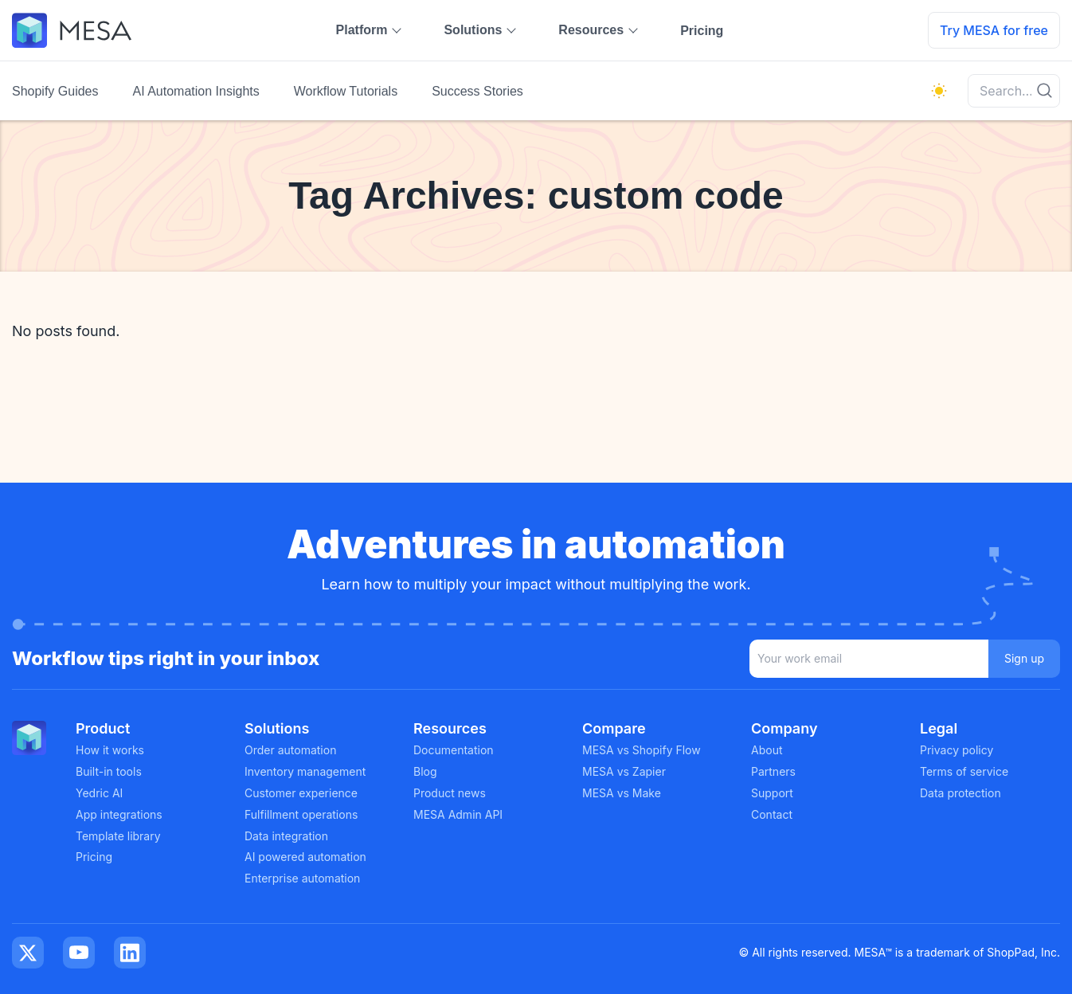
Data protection (960, 793)
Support (772, 793)
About (766, 750)
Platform (362, 30)
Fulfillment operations (301, 814)
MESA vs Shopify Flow (641, 750)
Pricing (701, 30)
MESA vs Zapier (624, 771)
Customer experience (301, 793)
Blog (425, 771)
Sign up (1024, 658)
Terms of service (964, 771)
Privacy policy (956, 750)
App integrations (119, 814)
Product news (449, 793)
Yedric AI (99, 793)
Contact (771, 814)
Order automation (290, 750)
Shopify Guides (55, 91)
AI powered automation (305, 856)
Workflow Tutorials (345, 91)
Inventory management (305, 771)
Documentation (453, 750)
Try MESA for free (994, 30)
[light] (939, 91)
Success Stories (477, 91)
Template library (118, 836)
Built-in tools (109, 771)
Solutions (473, 30)
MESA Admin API (458, 814)
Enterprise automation (302, 878)
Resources (591, 30)
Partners (773, 771)
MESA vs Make (621, 793)
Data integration (286, 836)
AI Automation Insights (196, 91)
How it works (110, 750)
